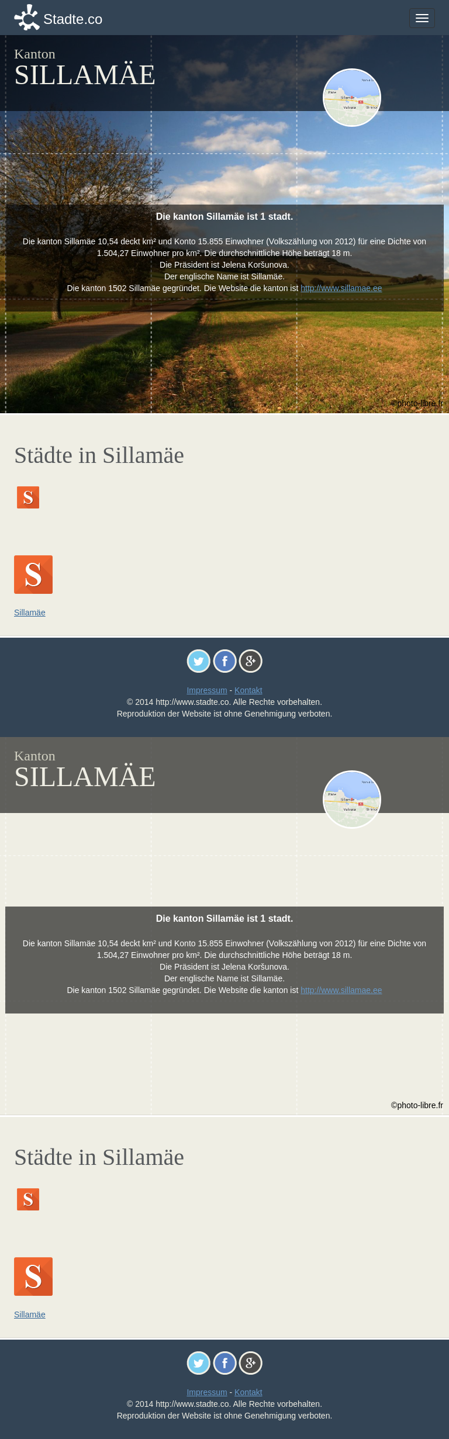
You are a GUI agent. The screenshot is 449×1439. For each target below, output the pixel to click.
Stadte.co (72, 19)
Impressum (206, 690)
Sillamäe (30, 612)
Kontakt (248, 690)
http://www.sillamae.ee (341, 288)
